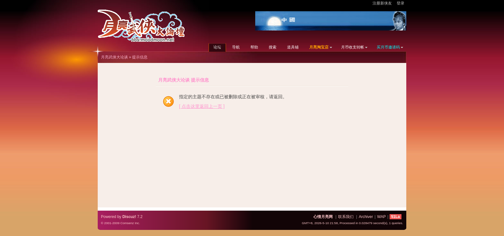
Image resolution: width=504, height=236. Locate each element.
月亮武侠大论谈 (114, 57)
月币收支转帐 (352, 47)
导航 (236, 47)
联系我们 (346, 216)
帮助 (254, 47)
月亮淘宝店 (318, 47)
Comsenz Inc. (130, 223)
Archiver (366, 216)
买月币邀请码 (388, 47)
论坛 (217, 47)
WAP (381, 216)
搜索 (272, 47)
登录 (400, 3)
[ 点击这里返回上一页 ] (202, 106)
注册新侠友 (382, 3)
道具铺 (293, 47)
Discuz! (129, 216)
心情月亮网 (323, 216)
